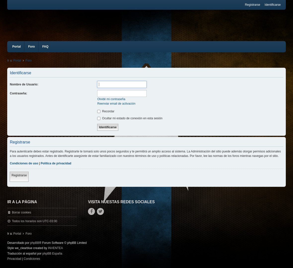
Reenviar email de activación (116, 103)
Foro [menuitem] (31, 46)
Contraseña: (18, 93)
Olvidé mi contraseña (111, 99)
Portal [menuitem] (16, 46)
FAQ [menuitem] (45, 46)
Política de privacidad (56, 163)
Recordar (105, 111)
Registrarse (19, 175)
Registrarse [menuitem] (252, 4)
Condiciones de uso (24, 163)
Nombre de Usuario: (24, 84)
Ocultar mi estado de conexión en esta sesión (129, 118)
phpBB (34, 243)
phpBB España (52, 253)
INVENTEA (55, 248)
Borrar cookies (21, 212)
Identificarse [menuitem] (273, 4)
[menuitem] (14, 259)
